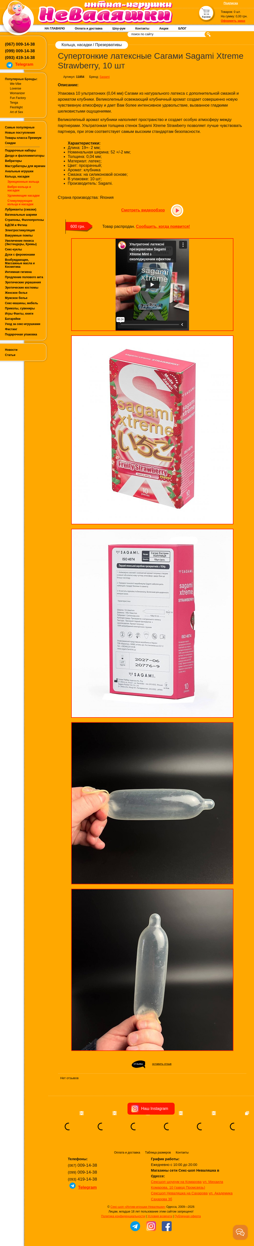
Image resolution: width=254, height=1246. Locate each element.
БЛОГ (182, 28)
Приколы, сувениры (20, 308)
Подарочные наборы (20, 150)
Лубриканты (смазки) (20, 209)
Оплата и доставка (88, 28)
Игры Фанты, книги (19, 313)
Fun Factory (18, 98)
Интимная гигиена (18, 272)
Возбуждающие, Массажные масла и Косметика (20, 263)
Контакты (142, 28)
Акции (163, 28)
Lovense (15, 88)
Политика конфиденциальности (123, 1216)
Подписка (231, 3)
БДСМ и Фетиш (16, 225)
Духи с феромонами (20, 254)
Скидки (10, 143)
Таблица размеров (158, 1152)
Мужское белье (16, 298)
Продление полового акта (24, 277)
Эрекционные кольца (23, 181)
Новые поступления (20, 132)
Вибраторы (13, 161)
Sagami (104, 77)
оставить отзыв (161, 1063)
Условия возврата (159, 1216)
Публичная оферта (188, 1216)
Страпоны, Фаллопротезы (24, 220)
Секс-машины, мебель (21, 303)
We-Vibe (15, 84)
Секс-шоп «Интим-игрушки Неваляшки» (137, 1207)
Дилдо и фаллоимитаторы (24, 155)
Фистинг (11, 329)
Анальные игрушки (19, 171)
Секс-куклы (13, 249)
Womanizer (17, 93)
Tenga (14, 102)
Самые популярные (19, 127)
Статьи (10, 355)
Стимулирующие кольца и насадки (20, 202)
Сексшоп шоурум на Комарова (176, 1182)
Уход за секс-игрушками (22, 324)
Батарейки (13, 319)
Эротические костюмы (21, 287)
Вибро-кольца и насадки (19, 188)
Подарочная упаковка (21, 334)
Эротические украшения (23, 282)
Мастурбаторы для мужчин (25, 166)
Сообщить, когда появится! (163, 226)
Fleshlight (16, 107)
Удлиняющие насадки (23, 195)
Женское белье (16, 293)
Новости (11, 350)
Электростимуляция (20, 230)
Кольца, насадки (17, 176)
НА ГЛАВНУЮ (55, 28)
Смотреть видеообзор (143, 210)
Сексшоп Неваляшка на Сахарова (179, 1193)
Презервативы (108, 45)
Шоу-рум (118, 28)
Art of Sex (16, 112)
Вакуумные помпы (19, 235)
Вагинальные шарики (21, 214)
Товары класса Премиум (23, 138)
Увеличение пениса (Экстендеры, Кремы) (21, 242)
